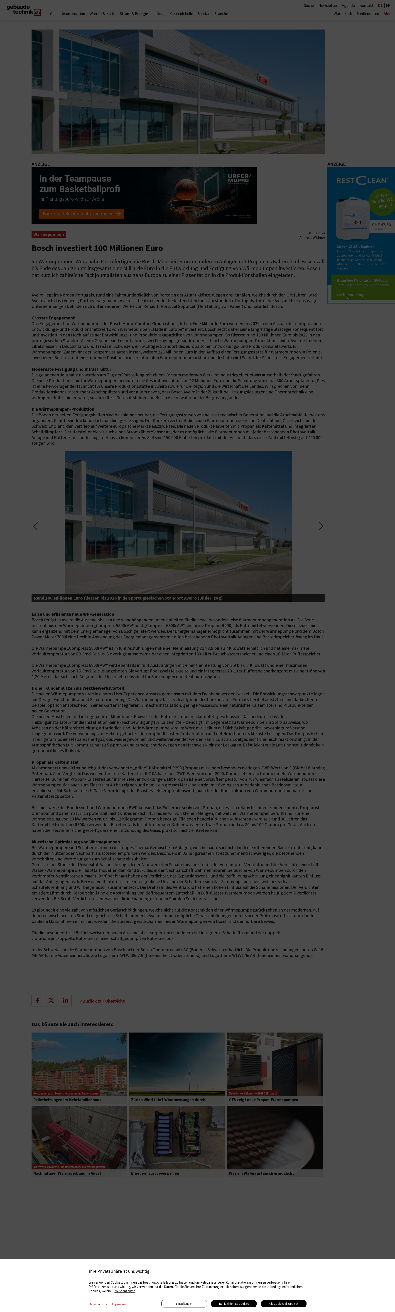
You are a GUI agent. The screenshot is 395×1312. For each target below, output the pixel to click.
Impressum (120, 1304)
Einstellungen (184, 1304)
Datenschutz (98, 1304)
